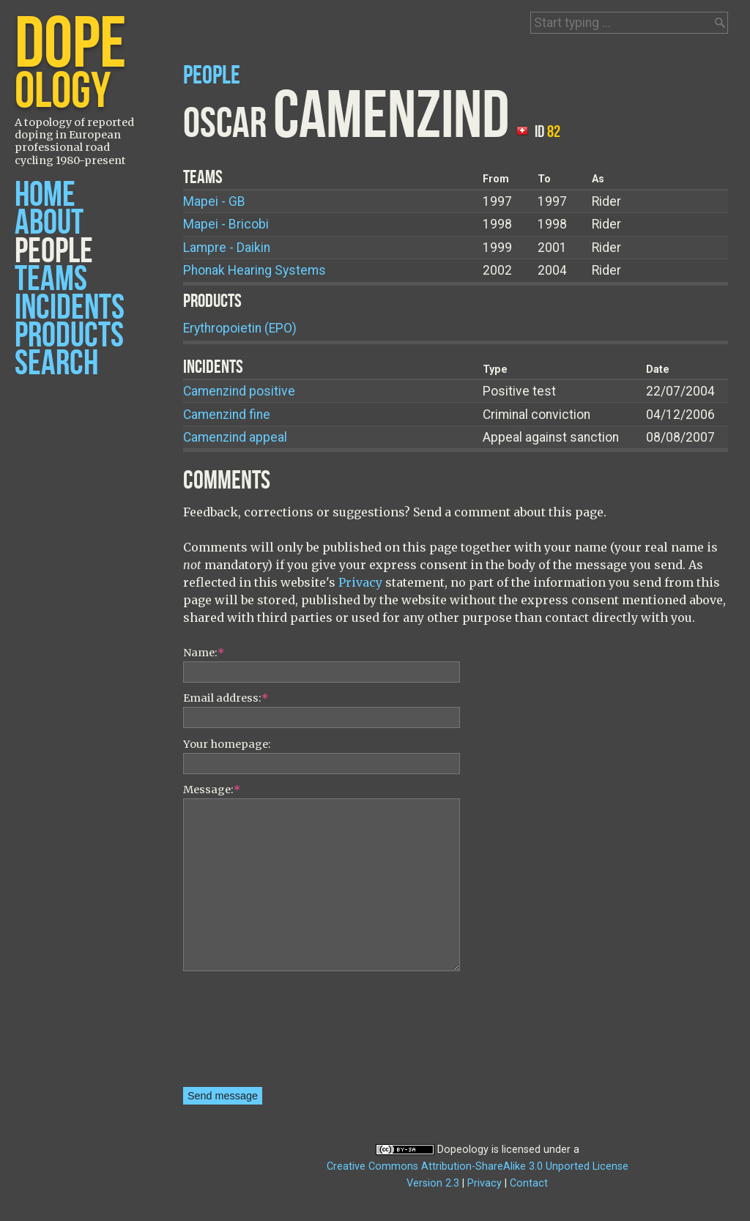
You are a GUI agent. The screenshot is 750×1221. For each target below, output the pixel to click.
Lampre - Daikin (226, 247)
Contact (529, 1183)
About (49, 223)
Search (56, 364)
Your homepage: (227, 744)
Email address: (225, 698)
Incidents (70, 308)
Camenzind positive (239, 391)
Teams (51, 279)
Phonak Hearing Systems (254, 270)
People (54, 251)
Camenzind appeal (235, 437)
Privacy (360, 582)
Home (45, 195)
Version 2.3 (432, 1183)
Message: (211, 789)
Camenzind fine (226, 414)
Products (69, 336)
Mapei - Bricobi (226, 224)
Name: (203, 652)
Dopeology (463, 1149)
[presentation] (243, 1034)
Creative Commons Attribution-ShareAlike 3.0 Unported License (477, 1166)
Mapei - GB (214, 201)
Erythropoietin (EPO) (240, 328)
